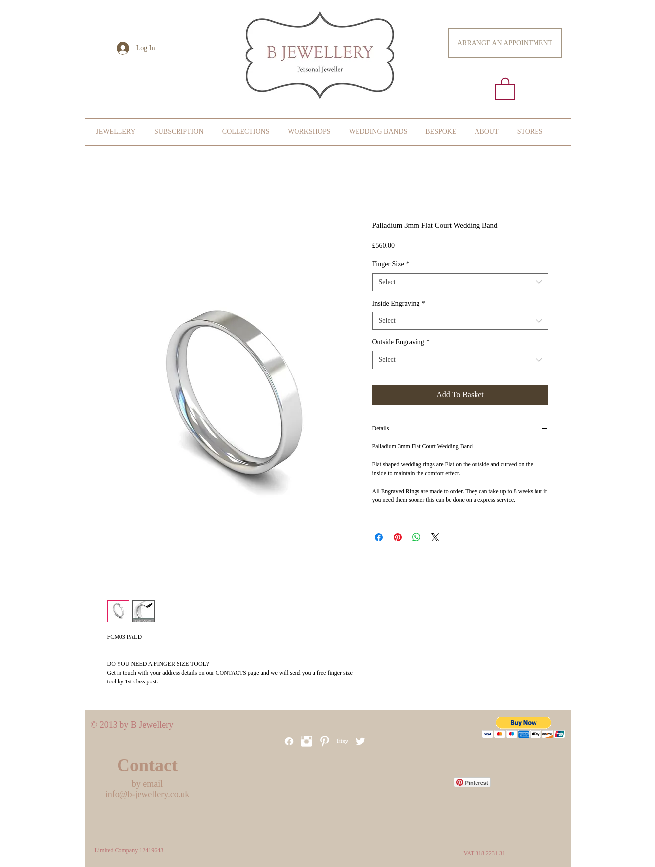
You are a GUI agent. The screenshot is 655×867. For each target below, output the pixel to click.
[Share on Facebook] (379, 537)
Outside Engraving (401, 342)
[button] (505, 88)
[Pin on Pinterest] (398, 537)
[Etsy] (342, 741)
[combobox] (460, 282)
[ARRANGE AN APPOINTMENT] (505, 43)
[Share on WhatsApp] (416, 537)
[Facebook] (289, 741)
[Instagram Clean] (306, 741)
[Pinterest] (324, 741)
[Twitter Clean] (360, 741)
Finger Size (391, 264)
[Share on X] (435, 537)
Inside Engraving (398, 303)
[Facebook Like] (301, 832)
